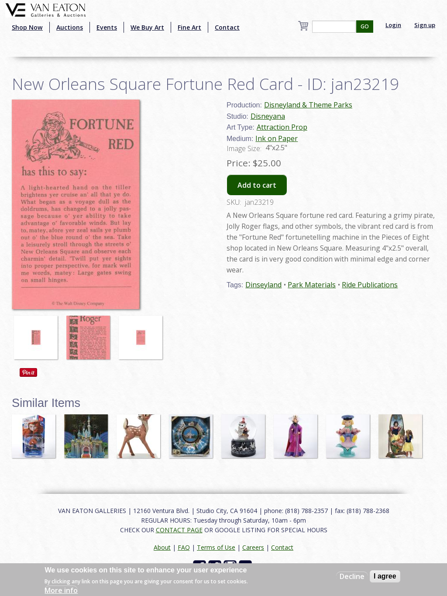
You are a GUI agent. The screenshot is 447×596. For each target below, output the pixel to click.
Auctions (69, 27)
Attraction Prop (282, 127)
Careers (253, 547)
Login (393, 25)
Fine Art (189, 27)
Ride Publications (370, 284)
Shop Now (27, 27)
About (162, 547)
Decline (352, 576)
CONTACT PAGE (179, 530)
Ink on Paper (276, 138)
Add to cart (256, 185)
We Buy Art (147, 27)
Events (106, 27)
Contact (227, 27)
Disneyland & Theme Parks (308, 105)
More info (61, 590)
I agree (385, 576)
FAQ (184, 547)
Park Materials (312, 284)
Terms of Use (216, 547)
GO (365, 26)
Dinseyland (263, 284)
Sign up (424, 25)
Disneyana (268, 116)
